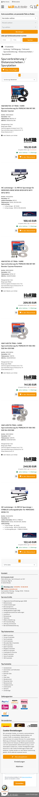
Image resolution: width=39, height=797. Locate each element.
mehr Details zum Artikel (9, 135)
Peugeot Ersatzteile (9, 648)
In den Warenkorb (27, 157)
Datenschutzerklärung (10, 608)
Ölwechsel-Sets (8, 681)
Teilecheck (6, 618)
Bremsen (6, 671)
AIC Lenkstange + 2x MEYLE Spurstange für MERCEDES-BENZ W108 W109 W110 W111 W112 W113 (17, 190)
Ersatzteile (9, 47)
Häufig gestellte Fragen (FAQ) (12, 610)
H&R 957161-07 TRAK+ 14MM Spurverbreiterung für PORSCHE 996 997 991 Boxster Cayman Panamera (18, 263)
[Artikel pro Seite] (19, 564)
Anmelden (19, 783)
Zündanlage (7, 690)
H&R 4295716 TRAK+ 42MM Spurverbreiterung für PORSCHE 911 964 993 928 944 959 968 (18, 427)
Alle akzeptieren (19, 757)
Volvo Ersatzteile (8, 656)
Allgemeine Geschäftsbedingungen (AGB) (15, 601)
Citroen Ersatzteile (9, 637)
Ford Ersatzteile (8, 641)
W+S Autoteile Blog (9, 621)
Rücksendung (7, 616)
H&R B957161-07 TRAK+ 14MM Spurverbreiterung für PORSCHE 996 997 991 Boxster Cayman (18, 108)
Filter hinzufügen (10, 70)
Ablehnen (19, 766)
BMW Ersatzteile (8, 635)
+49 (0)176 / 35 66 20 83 (21, 587)
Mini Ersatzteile (8, 644)
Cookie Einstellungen (9, 604)
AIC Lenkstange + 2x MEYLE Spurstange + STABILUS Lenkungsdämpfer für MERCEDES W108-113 (17, 509)
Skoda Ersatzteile (9, 654)
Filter (5, 675)
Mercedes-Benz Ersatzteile (11, 643)
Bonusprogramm (8, 606)
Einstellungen (19, 762)
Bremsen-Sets (8, 673)
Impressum (7, 614)
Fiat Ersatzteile (8, 639)
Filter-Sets (6, 677)
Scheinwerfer (7, 686)
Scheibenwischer (8, 685)
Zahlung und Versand (10, 623)
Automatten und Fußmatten (12, 669)
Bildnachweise (8, 603)
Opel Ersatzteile (8, 646)
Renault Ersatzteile (9, 650)
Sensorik (6, 688)
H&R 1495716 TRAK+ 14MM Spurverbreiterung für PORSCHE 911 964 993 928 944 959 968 (18, 345)
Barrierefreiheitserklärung (11, 625)
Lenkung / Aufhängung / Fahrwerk (16, 49)
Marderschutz (8, 679)
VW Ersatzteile (8, 658)
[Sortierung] (19, 79)
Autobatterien (8, 668)
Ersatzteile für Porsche (10, 652)
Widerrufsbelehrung (9, 620)
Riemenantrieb (8, 683)
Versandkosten (33, 149)
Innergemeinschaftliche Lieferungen (14, 612)
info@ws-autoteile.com (10, 589)
